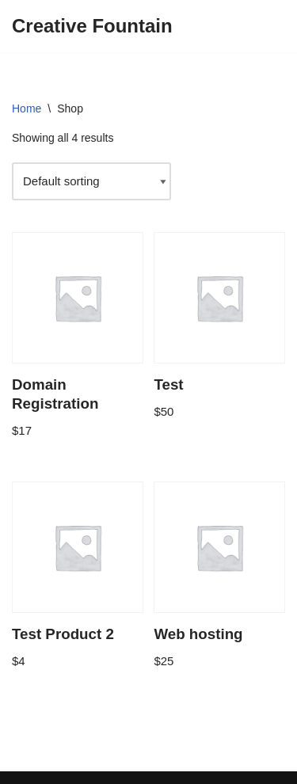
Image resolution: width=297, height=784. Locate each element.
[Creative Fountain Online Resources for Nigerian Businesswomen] (92, 26)
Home (26, 108)
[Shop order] (91, 181)
